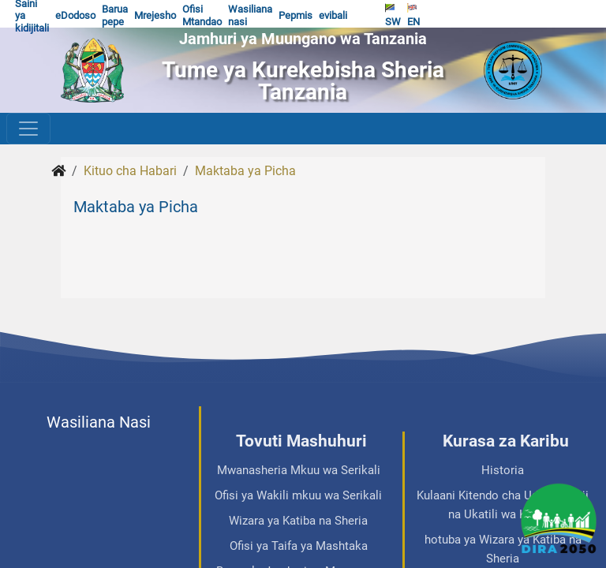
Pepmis (295, 15)
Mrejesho (155, 15)
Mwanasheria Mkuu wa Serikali (298, 470)
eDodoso (75, 15)
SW (393, 15)
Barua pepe (115, 15)
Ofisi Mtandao (202, 15)
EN (413, 15)
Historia (502, 470)
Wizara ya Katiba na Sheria (298, 521)
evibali (333, 15)
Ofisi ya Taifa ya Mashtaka (299, 546)
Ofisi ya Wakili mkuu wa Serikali (298, 495)
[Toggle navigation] (28, 128)
